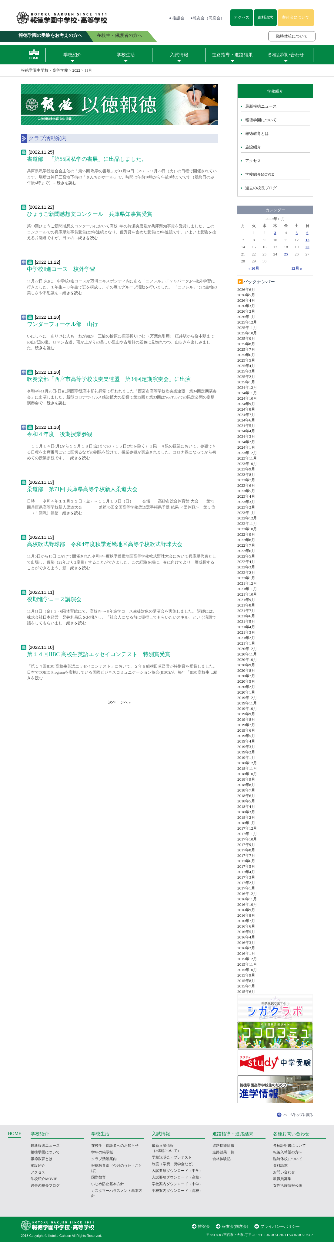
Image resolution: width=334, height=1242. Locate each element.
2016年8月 (246, 915)
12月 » (296, 268)
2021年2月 (246, 638)
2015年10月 (247, 969)
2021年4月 (246, 627)
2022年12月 (247, 518)
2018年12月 (247, 763)
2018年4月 (246, 806)
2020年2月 (246, 686)
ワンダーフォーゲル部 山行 (62, 324)
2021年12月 (247, 583)
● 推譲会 (176, 18)
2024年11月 (247, 393)
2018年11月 (247, 768)
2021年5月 (246, 621)
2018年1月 (246, 823)
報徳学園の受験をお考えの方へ (50, 35)
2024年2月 (246, 442)
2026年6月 (246, 289)
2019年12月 (247, 697)
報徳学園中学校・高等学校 (44, 70)
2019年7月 (246, 725)
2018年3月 (246, 812)
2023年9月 (246, 469)
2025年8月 (246, 344)
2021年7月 (246, 610)
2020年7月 (246, 676)
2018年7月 (246, 790)
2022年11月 (247, 523)
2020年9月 (246, 665)
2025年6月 (246, 355)
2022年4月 (246, 561)
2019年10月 (247, 708)
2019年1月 (246, 757)
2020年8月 (246, 670)
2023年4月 (246, 496)
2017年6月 (246, 861)
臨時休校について (292, 36)
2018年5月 (246, 801)
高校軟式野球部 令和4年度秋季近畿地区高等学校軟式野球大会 (104, 544)
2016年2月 (246, 948)
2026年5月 (246, 295)
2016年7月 (246, 920)
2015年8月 (246, 980)
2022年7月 (246, 545)
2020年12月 (247, 648)
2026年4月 (246, 300)
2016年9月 (246, 910)
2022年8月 (246, 540)
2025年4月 (246, 365)
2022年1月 (246, 578)
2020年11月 (247, 654)
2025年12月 (247, 322)
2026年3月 (246, 306)
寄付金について (295, 17)
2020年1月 (246, 692)
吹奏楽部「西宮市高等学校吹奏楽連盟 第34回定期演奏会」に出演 (109, 379)
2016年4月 (246, 937)
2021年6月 (246, 616)
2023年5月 (246, 491)
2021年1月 (246, 643)
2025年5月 (246, 360)
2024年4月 (246, 431)
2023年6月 (246, 485)
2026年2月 (246, 311)
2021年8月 (246, 605)
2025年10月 (247, 333)
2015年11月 (247, 964)
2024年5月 (246, 425)
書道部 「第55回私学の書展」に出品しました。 (87, 159)
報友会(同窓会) (235, 1226)
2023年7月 (246, 480)
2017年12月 (247, 828)
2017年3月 (246, 877)
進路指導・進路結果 (232, 54)
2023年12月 (247, 452)
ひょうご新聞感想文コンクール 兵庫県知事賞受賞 (89, 214)
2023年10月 (247, 463)
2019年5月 (246, 735)
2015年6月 (246, 991)
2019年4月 (246, 741)
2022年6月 (246, 550)
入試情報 (179, 54)
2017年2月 (246, 882)
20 (307, 247)
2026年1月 (246, 316)
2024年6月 (246, 420)
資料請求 (265, 17)
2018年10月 (247, 774)
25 (286, 254)
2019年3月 (246, 746)
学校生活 (126, 54)
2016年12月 (247, 893)
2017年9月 (246, 844)
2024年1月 (246, 447)
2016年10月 (247, 904)
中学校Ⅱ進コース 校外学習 (61, 269)
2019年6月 (246, 730)
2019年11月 (247, 703)
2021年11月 (247, 589)
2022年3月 (246, 567)
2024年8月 (246, 409)
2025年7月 (246, 349)
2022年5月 (246, 556)
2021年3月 (246, 632)
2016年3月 (246, 942)
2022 (76, 70)
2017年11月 (247, 833)
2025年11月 (247, 327)
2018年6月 (246, 795)
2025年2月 (246, 376)
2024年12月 (247, 387)
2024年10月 (247, 398)
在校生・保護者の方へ (119, 35)
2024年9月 (246, 404)
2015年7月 (246, 986)
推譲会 (204, 1226)
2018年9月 (246, 779)
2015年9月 (246, 975)
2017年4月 (246, 872)
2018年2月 (246, 817)
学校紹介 (72, 54)
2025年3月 (246, 371)
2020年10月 (247, 659)
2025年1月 (246, 382)
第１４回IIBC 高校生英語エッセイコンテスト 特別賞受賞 (98, 654)
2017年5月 (246, 866)
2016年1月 (246, 953)
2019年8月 (246, 719)
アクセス (241, 17)
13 (307, 240)
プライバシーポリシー (280, 1226)
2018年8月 (246, 784)
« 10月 (253, 268)
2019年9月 (246, 714)
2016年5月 (246, 931)
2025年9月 (246, 338)
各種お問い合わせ (286, 54)
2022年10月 (247, 529)
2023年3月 (246, 501)
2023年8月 (246, 474)
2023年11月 (247, 458)
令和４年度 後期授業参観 (59, 434)
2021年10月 (247, 594)
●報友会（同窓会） (207, 18)
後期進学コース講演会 (54, 599)
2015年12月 (247, 959)
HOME (14, 1133)
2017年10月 (247, 839)
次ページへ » (119, 702)
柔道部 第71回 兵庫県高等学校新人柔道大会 (82, 489)
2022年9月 (246, 534)
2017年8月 (246, 850)
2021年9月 (246, 599)
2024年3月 (246, 436)
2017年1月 (246, 888)
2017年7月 (246, 855)
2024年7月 (246, 414)
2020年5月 (246, 681)
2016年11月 (247, 899)
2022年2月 (246, 572)
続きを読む (66, 182)
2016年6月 (246, 926)
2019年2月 (246, 752)
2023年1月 (246, 512)
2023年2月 (246, 507)
